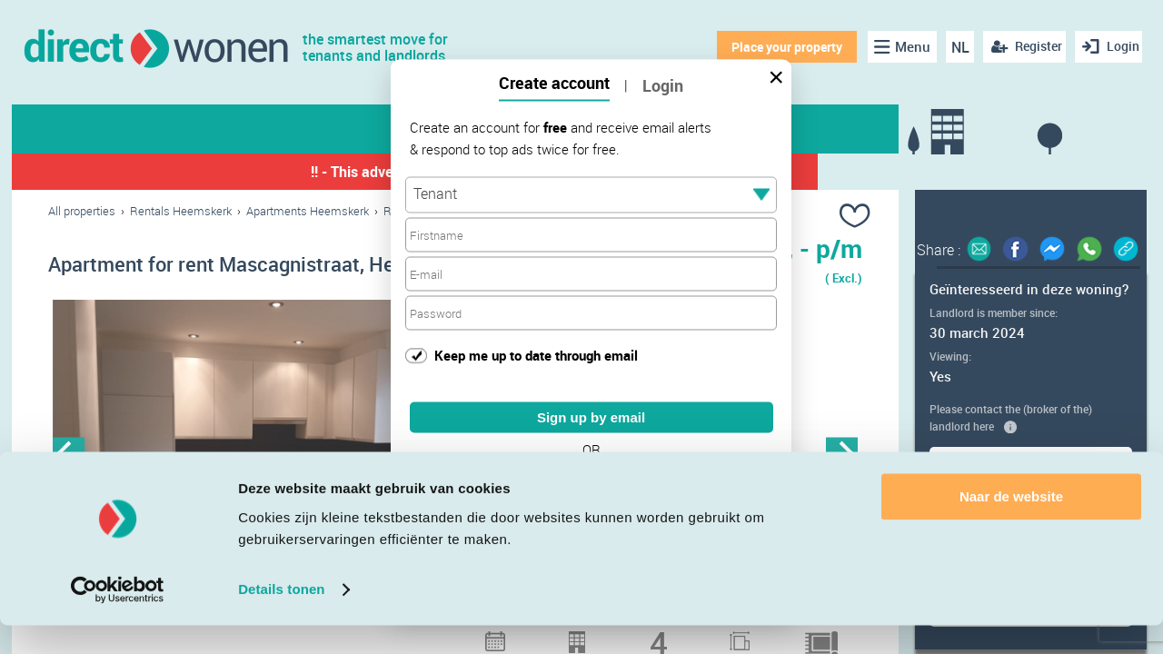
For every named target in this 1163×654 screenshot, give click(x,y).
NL (952, 47)
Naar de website (1011, 525)
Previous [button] (68, 458)
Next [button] (842, 458)
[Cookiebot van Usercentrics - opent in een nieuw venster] (117, 618)
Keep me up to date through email (536, 354)
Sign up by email (591, 417)
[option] (252, 459)
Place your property (777, 46)
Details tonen (281, 618)
